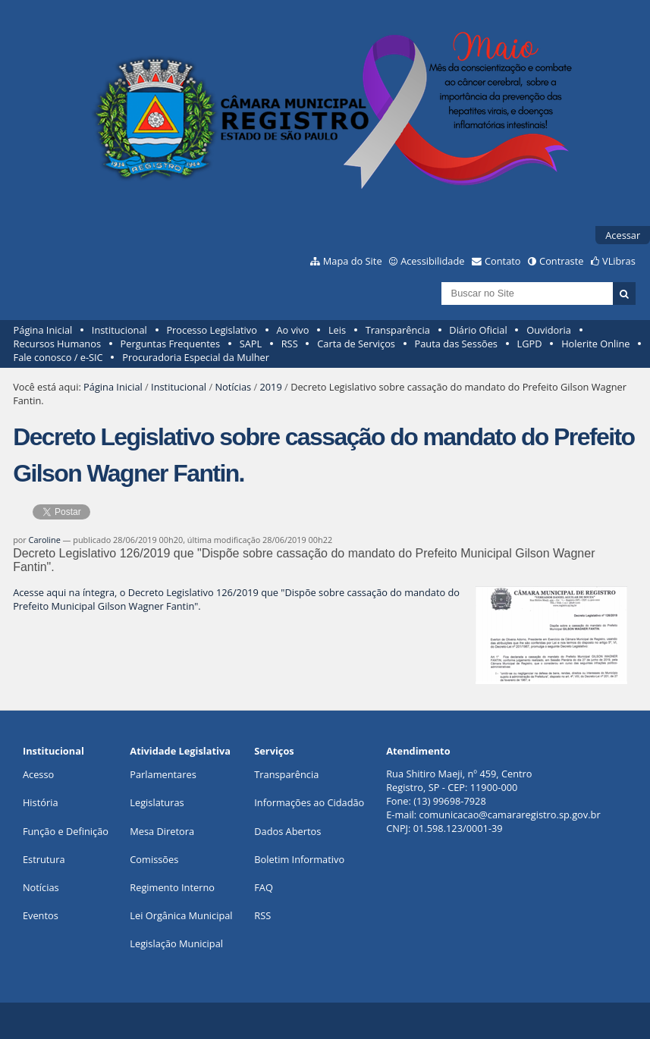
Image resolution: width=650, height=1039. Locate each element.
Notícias (233, 387)
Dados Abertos (287, 831)
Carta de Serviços (356, 343)
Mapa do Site (352, 261)
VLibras (619, 261)
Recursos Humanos (57, 343)
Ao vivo (293, 330)
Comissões (154, 859)
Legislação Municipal (176, 943)
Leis (337, 330)
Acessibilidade (432, 261)
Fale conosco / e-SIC (58, 357)
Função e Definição (65, 831)
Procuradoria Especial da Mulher (195, 357)
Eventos (40, 915)
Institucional (119, 330)
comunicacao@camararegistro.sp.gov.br (510, 814)
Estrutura (44, 859)
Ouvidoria (548, 330)
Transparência (398, 330)
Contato (503, 261)
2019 (270, 387)
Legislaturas (157, 802)
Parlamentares (163, 774)
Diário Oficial (478, 330)
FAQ (263, 887)
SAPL (251, 343)
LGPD (529, 343)
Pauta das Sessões (456, 343)
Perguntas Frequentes (170, 343)
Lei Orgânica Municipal (181, 915)
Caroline (45, 539)
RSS (289, 343)
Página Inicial (43, 330)
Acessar (622, 235)
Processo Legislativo (211, 330)
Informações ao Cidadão (309, 802)
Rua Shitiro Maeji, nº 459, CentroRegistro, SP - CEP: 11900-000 (459, 780)
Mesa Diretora (162, 831)
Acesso (38, 774)
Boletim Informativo (299, 859)
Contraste (561, 261)
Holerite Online (595, 343)
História (40, 802)
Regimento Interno (172, 887)
